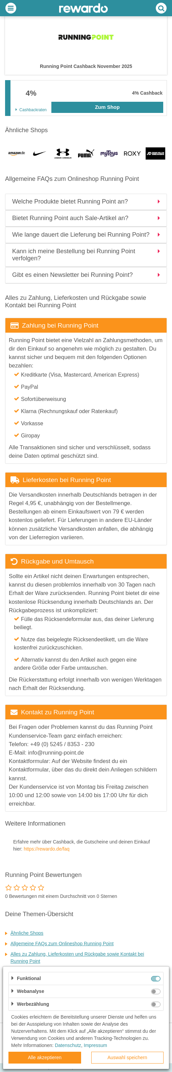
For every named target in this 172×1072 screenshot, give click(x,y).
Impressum (95, 1045)
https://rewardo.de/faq (46, 849)
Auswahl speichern (127, 1057)
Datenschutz (68, 1045)
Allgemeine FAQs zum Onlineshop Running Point (62, 943)
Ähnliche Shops (26, 933)
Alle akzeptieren (45, 1057)
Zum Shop (107, 107)
